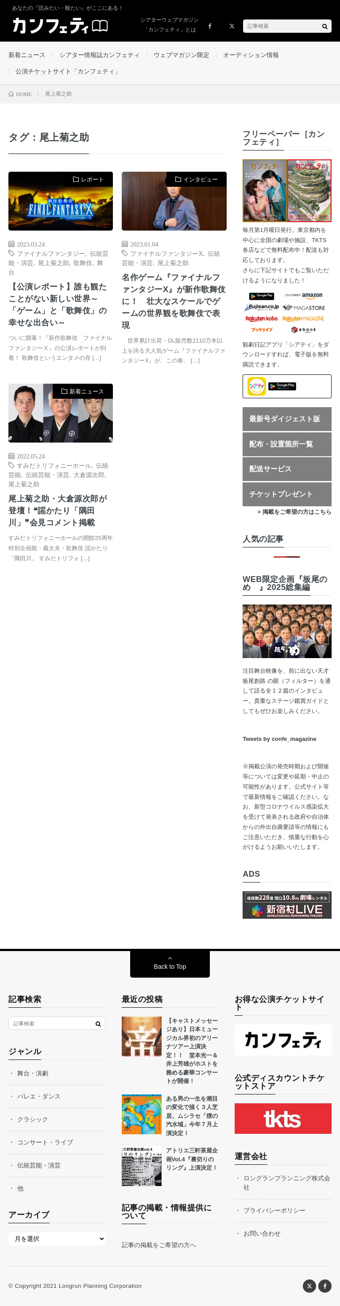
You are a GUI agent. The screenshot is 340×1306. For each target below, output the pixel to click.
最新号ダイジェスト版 (284, 419)
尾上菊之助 (53, 262)
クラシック (32, 1119)
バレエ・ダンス (39, 1096)
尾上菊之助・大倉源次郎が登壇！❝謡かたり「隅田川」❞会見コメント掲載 (57, 510)
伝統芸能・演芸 (47, 474)
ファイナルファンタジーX (166, 253)
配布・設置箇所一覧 (281, 444)
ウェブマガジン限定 (181, 54)
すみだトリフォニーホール (54, 465)
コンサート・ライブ (45, 1142)
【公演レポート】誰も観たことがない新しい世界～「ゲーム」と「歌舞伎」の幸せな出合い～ (57, 304)
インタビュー (200, 179)
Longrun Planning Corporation (100, 1286)
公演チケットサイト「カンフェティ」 (68, 71)
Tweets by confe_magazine (280, 739)
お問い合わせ (262, 1233)
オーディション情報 (251, 54)
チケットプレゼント (281, 494)
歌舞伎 (82, 262)
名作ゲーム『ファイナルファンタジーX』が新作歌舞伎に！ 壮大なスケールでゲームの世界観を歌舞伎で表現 (174, 301)
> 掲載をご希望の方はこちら (295, 512)
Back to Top (170, 966)
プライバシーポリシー (274, 1210)
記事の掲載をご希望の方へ (159, 1244)
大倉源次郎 (88, 474)
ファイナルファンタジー (51, 253)
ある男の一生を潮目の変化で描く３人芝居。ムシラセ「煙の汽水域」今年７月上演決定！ (192, 1115)
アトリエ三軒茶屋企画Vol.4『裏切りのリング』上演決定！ (192, 1159)
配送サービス (270, 469)
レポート (92, 179)
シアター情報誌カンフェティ (99, 54)
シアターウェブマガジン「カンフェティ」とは (169, 25)
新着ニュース (27, 54)
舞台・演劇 (32, 1073)
